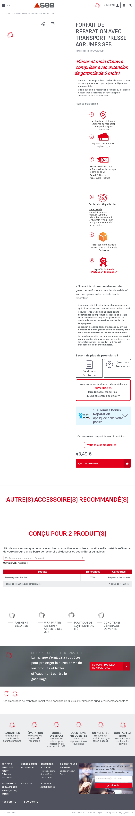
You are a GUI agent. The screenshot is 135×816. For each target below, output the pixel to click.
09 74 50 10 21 (103, 388)
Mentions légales (96, 812)
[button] (111, 5)
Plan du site (31, 801)
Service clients (79, 812)
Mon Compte (9, 801)
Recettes (26, 783)
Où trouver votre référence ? (15, 563)
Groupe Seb (111, 812)
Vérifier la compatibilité (101, 445)
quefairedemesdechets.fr (113, 701)
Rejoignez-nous (126, 812)
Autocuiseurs (29, 764)
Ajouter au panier (88, 463)
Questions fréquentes (123, 364)
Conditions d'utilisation (89, 373)
